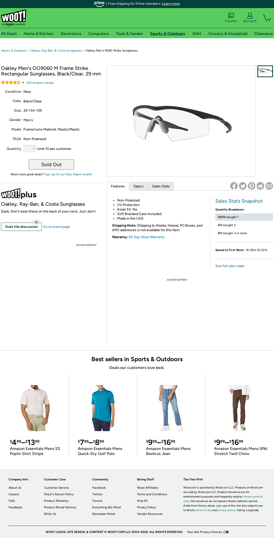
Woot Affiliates (147, 487)
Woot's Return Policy (59, 494)
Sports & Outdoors (14, 50)
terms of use (203, 510)
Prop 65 (142, 501)
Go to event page (56, 227)
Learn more (171, 4)
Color (17, 101)
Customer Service (56, 487)
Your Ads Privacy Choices (204, 532)
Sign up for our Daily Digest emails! (68, 174)
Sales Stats (161, 186)
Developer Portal (103, 514)
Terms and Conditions (152, 494)
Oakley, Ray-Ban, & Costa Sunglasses (56, 50)
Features (118, 186)
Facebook (99, 487)
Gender (15, 120)
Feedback (15, 507)
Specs (138, 186)
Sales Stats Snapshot (239, 201)
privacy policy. (226, 510)
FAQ (12, 501)
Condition (13, 92)
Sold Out (51, 164)
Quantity (14, 149)
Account (250, 18)
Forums (231, 18)
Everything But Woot (106, 507)
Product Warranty (56, 501)
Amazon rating (40, 83)
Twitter (97, 494)
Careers (14, 494)
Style (17, 139)
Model (16, 129)
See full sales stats (230, 266)
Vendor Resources (150, 514)
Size (17, 110)
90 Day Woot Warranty (147, 237)
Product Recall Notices (60, 507)
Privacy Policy (146, 507)
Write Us (50, 514)
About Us (15, 487)
